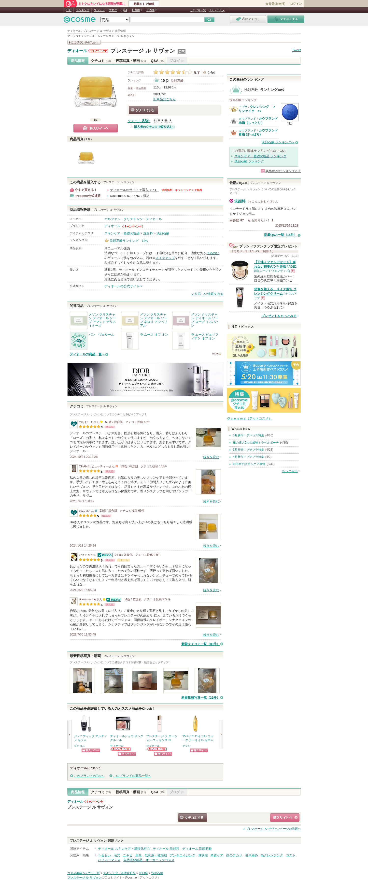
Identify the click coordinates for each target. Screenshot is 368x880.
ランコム (79, 745)
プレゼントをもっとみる (279, 316)
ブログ (113, 10)
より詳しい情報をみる (207, 294)
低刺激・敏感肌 (156, 855)
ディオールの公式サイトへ (123, 286)
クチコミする (143, 110)
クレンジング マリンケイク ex (257, 109)
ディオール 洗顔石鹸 (197, 849)
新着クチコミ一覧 (200, 644)
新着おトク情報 (143, 4)
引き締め (251, 855)
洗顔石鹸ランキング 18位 (129, 241)
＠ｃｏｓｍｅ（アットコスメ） (249, 418)
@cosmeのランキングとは (283, 171)
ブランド (99, 10)
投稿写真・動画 (131, 61)
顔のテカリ (234, 855)
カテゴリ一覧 (198, 10)
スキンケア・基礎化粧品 (122, 233)
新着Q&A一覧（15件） (280, 235)
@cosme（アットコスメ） (142, 877)
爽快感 (203, 855)
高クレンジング (272, 855)
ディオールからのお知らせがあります (97, 50)
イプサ (243, 107)
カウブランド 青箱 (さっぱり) (258, 132)
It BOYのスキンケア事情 (249, 464)
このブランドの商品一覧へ (132, 776)
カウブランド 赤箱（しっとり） (258, 120)
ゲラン (186, 745)
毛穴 (117, 855)
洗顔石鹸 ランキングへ (278, 142)
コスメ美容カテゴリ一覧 (83, 873)
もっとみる (290, 471)
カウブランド (247, 118)
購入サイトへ (95, 128)
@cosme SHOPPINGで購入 (130, 196)
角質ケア (217, 855)
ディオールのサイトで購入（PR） (134, 190)
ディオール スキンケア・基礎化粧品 (124, 849)
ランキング (82, 10)
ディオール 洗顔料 (166, 849)
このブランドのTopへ (89, 776)
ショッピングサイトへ (91, 750)
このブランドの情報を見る (84, 42)
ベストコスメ (217, 10)
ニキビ (127, 855)
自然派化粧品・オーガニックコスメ (148, 860)
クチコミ (101, 61)
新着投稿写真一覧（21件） (200, 697)
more (215, 353)
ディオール (77, 51)
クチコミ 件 (138, 121)
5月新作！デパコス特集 (248, 435)
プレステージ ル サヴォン (142, 51)
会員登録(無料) (275, 3)
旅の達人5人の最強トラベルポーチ (256, 442)
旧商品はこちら (164, 99)
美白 (138, 855)
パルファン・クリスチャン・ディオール (133, 219)
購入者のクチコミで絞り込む (153, 127)
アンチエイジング (182, 855)
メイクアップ (165, 258)
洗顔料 (148, 233)
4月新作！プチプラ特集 (248, 457)
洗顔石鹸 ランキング (249, 161)
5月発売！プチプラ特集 (248, 449)
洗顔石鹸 (177, 81)
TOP (68, 10)
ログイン (296, 3)
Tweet (296, 50)
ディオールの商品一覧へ (87, 354)
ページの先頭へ (273, 828)
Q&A (124, 10)
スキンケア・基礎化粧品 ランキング (260, 156)
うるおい (213, 253)
